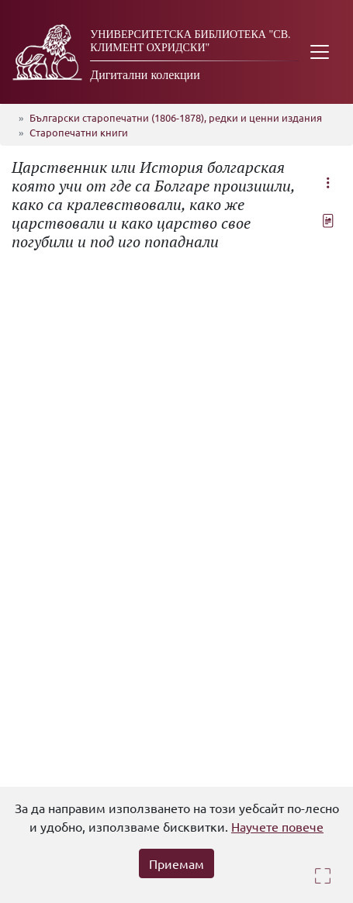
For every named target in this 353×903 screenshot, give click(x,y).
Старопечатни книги (78, 132)
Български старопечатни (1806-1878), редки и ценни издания (175, 117)
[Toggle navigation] (320, 52)
